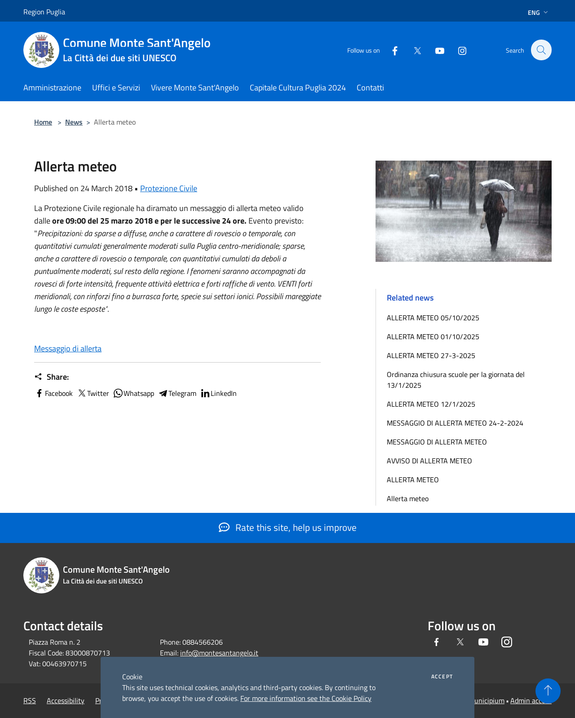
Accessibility (65, 700)
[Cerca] (541, 50)
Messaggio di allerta (68, 348)
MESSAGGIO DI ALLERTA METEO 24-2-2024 (455, 422)
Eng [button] (539, 12)
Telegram (177, 393)
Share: (51, 377)
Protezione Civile (168, 188)
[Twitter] (412, 50)
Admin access (531, 700)
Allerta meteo (408, 498)
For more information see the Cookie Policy (306, 698)
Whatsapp (133, 393)
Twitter (92, 393)
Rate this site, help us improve (288, 527)
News (74, 122)
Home (43, 122)
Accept (442, 676)
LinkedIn (218, 393)
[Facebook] (390, 50)
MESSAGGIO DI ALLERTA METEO (437, 441)
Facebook (53, 393)
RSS (29, 700)
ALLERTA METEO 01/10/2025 (433, 336)
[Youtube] (435, 50)
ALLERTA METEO (413, 479)
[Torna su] (548, 691)
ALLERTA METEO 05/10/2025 (433, 317)
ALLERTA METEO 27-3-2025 (431, 355)
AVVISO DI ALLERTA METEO (429, 460)
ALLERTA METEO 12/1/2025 (431, 404)
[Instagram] (457, 50)
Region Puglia (44, 11)
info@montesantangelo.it (219, 652)
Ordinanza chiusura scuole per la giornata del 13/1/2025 (456, 379)
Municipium (486, 700)
